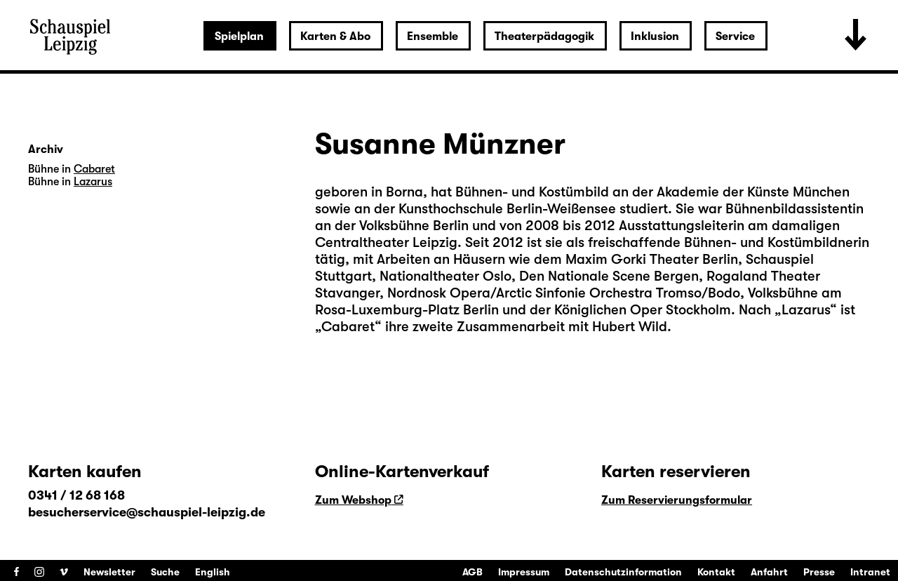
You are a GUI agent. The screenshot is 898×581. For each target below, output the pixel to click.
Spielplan (239, 36)
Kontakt (716, 571)
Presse (819, 571)
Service (735, 36)
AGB (472, 571)
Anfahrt (769, 571)
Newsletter (109, 571)
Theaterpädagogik (544, 36)
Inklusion (655, 36)
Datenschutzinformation (623, 571)
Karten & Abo (335, 36)
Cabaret (348, 327)
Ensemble (432, 36)
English (212, 571)
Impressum (523, 571)
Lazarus (806, 310)
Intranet (870, 571)
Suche (165, 571)
